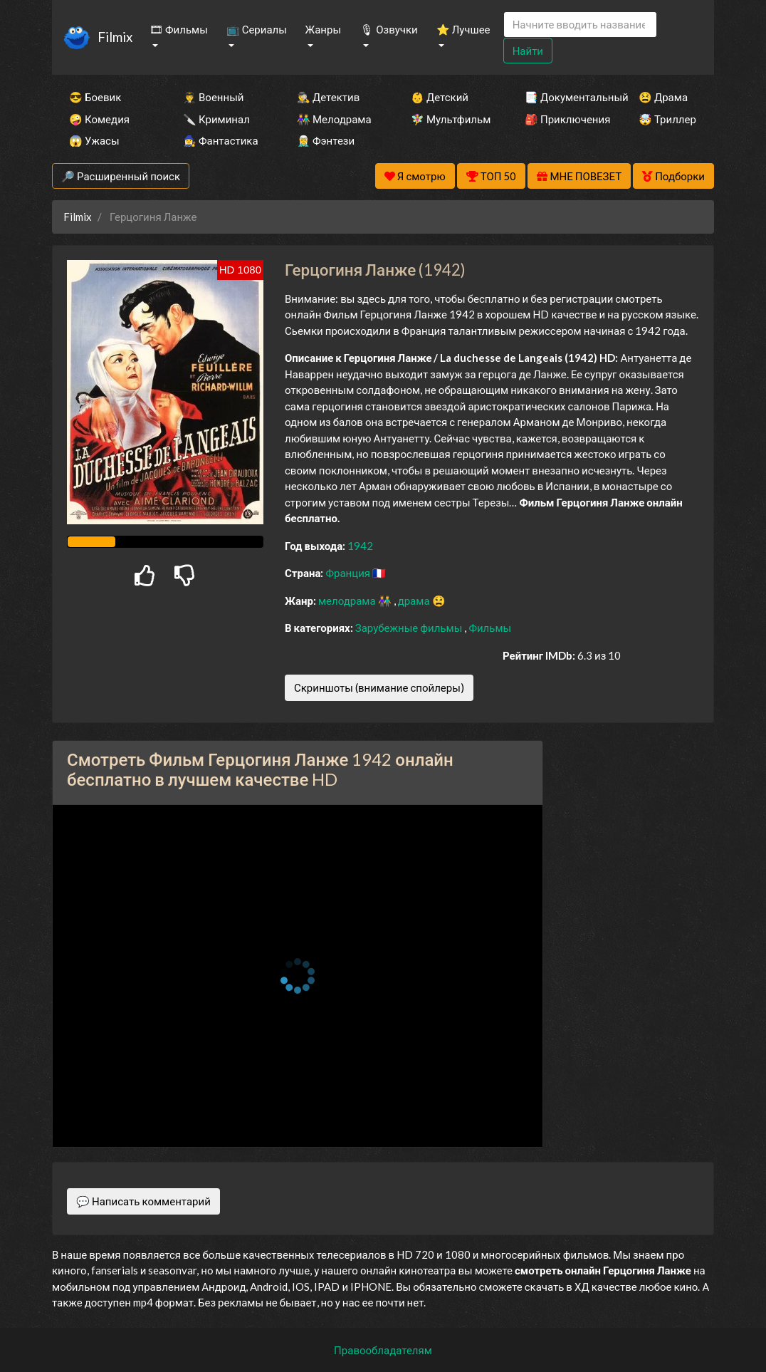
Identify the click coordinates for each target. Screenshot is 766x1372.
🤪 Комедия (99, 119)
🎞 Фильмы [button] (178, 29)
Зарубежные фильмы (410, 627)
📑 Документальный (562, 96)
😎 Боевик (95, 96)
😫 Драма (663, 96)
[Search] (580, 24)
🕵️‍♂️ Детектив (328, 96)
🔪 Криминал (216, 119)
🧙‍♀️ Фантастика (220, 140)
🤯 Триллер (667, 119)
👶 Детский (439, 96)
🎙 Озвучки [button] (388, 29)
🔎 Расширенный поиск (120, 176)
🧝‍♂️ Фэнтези (326, 140)
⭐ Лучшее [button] (463, 29)
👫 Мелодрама (334, 119)
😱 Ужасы (94, 140)
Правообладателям (383, 1350)
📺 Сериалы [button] (256, 29)
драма (415, 600)
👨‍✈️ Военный (213, 96)
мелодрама (348, 600)
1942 (360, 545)
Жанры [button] (323, 29)
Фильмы (489, 627)
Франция (348, 572)
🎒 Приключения (562, 119)
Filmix (115, 36)
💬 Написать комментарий (143, 1201)
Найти (528, 50)
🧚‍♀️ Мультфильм (448, 119)
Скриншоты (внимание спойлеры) (379, 687)
